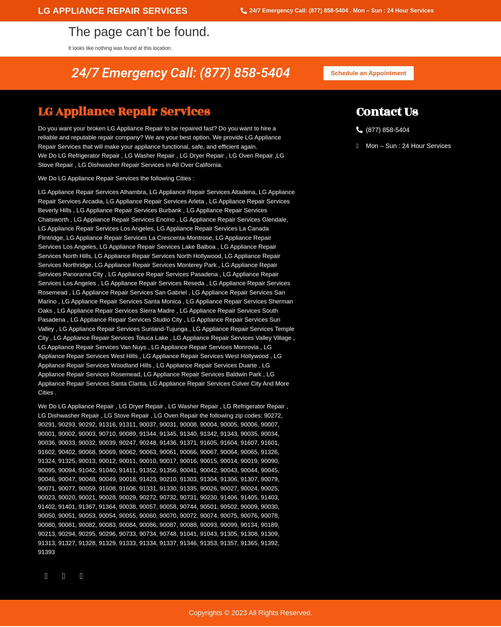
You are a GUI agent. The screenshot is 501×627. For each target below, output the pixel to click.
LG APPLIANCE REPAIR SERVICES (113, 11)
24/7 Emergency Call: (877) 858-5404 (181, 73)
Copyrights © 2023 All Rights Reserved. (250, 614)
